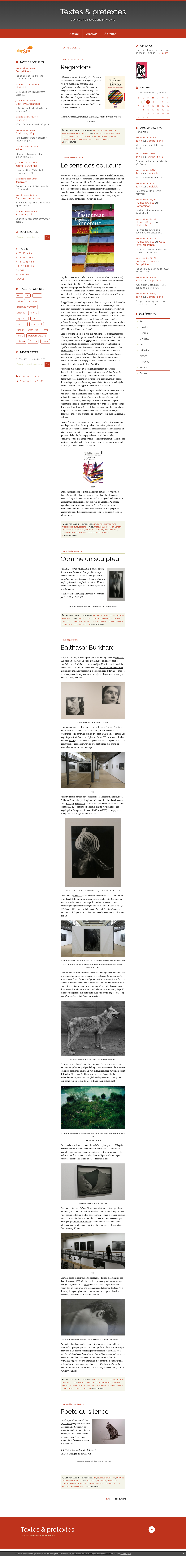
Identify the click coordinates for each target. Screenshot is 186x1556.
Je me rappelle (24, 214)
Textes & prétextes (93, 11)
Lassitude (21, 120)
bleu (82, 136)
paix (63, 1486)
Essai (45, 329)
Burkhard (77, 572)
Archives (91, 34)
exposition (22, 318)
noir (111, 136)
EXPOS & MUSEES (25, 266)
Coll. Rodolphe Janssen (109, 606)
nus (69, 624)
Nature (143, 355)
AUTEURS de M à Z (25, 257)
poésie (45, 341)
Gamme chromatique (28, 198)
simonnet (110, 133)
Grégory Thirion (68, 1371)
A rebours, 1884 (25, 133)
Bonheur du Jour (145, 261)
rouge (88, 136)
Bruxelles (110, 616)
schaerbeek (36, 324)
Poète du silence (85, 1411)
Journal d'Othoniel (26, 165)
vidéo (66, 1351)
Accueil (74, 34)
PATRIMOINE (22, 274)
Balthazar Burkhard (82, 1221)
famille (20, 335)
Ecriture (33, 341)
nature (20, 301)
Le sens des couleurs (91, 165)
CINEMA (20, 270)
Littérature (110, 131)
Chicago (70, 803)
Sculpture (21, 324)
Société (82, 133)
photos (72, 740)
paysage (111, 621)
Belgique (101, 616)
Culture (101, 131)
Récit (19, 295)
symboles (105, 139)
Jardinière (21, 182)
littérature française (26, 306)
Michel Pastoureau (69, 117)
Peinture (74, 133)
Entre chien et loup (101, 1081)
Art (94, 131)
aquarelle (91, 1481)
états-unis (33, 329)
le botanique (78, 621)
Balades (144, 327)
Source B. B (111, 1059)
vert (106, 136)
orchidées (77, 895)
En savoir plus (126, 1554)
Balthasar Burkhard (88, 647)
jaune (100, 136)
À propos (110, 34)
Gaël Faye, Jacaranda (28, 103)
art (27, 295)
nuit (118, 1484)
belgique (21, 312)
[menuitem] (74, 33)
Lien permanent (70, 131)
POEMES (20, 278)
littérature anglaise (37, 335)
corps (64, 624)
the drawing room (74, 1486)
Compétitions (24, 71)
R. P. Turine (66, 1450)
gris (115, 136)
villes (75, 624)
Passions (66, 133)
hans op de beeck (88, 1484)
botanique (101, 1481)
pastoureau (99, 133)
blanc (94, 136)
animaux (119, 621)
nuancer (64, 512)
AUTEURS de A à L (25, 253)
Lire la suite (162, 52)
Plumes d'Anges (145, 202)
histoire (33, 312)
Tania (139, 140)
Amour (20, 329)
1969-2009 (116, 618)
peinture (36, 318)
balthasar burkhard (87, 618)
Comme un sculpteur (91, 559)
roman (37, 295)
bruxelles (32, 301)
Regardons (76, 67)
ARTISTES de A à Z (25, 261)
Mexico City (80, 803)
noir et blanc (77, 139)
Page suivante (120, 1499)
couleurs (66, 139)
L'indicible (21, 87)
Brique (19, 149)
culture (21, 341)
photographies (104, 618)
